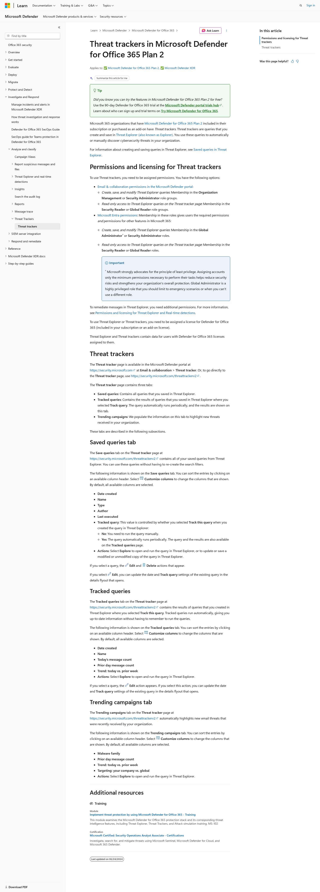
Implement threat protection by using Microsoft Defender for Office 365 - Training (143, 814)
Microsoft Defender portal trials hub (192, 105)
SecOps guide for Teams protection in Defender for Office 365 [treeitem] (35, 139)
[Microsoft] (7, 5)
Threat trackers (271, 47)
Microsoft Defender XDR (180, 68)
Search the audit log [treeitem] (27, 196)
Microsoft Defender (114, 30)
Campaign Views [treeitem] (25, 157)
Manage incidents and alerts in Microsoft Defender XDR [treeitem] (30, 106)
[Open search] (301, 5)
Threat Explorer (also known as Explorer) (144, 135)
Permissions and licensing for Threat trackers (285, 40)
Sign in (311, 5)
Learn (94, 30)
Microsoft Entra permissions (117, 215)
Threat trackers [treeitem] (27, 226)
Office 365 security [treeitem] (20, 45)
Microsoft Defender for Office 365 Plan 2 (133, 68)
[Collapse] (59, 27)
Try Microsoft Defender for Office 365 (189, 111)
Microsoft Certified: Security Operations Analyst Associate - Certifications (137, 835)
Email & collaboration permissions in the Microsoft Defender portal (145, 186)
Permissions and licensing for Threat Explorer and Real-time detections (145, 313)
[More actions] (226, 30)
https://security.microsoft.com (111, 370)
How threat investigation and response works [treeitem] (35, 119)
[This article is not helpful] (297, 61)
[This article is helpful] (292, 61)
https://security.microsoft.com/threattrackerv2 (164, 376)
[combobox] (32, 36)
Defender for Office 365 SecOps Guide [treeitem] (35, 129)
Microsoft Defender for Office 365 (153, 30)
